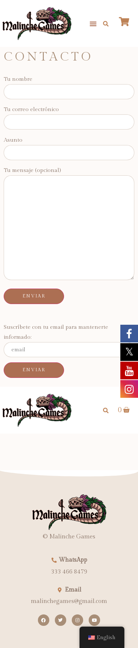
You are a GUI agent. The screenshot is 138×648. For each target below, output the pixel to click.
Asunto (69, 146)
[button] (93, 23)
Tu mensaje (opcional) (69, 224)
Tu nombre (69, 85)
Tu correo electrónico (69, 115)
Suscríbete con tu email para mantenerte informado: (69, 340)
